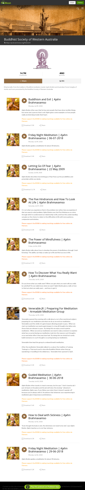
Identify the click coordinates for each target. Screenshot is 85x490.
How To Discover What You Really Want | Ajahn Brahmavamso (52, 274)
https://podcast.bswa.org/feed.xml (17, 43)
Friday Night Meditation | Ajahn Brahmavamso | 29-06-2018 (48, 450)
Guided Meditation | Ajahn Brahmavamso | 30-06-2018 (45, 376)
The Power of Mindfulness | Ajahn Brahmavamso (49, 241)
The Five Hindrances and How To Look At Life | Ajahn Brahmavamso (51, 201)
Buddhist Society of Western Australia (31, 39)
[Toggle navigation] (82, 8)
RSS (61, 81)
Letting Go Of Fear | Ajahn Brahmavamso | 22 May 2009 (46, 167)
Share (23, 81)
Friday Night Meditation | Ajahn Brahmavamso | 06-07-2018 (48, 136)
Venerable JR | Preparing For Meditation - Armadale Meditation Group (52, 310)
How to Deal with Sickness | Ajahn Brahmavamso (49, 416)
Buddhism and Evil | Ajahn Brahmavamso (44, 101)
